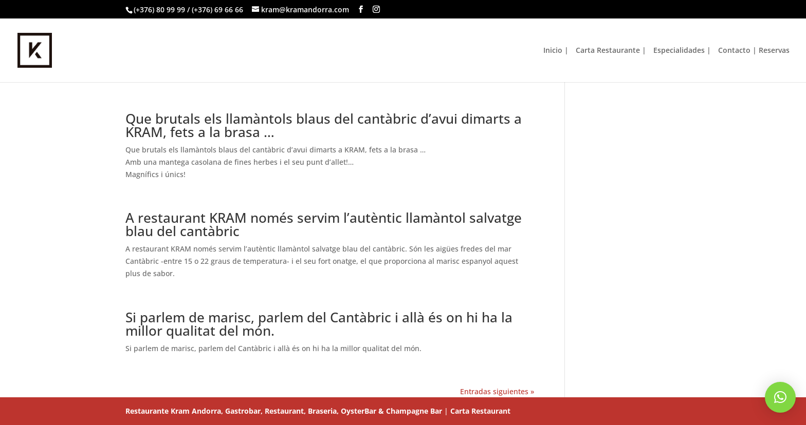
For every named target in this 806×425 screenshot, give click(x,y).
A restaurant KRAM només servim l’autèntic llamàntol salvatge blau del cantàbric (323, 224)
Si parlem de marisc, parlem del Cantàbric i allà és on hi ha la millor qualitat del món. (318, 324)
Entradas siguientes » (497, 391)
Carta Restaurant (480, 411)
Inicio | (556, 51)
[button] (780, 397)
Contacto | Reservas (754, 51)
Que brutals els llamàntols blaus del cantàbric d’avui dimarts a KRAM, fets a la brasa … (323, 125)
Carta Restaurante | (611, 51)
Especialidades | (682, 51)
